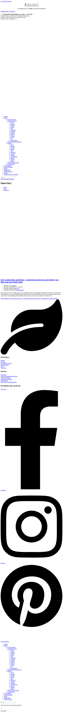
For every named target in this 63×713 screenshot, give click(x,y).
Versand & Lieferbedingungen (9, 382)
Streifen (12, 663)
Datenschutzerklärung (6, 379)
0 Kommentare (20, 290)
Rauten (12, 662)
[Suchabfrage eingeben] (8, 177)
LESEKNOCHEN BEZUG (14, 669)
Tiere (11, 656)
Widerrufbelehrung (6, 377)
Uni (11, 666)
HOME (6, 644)
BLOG (6, 696)
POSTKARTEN (11, 647)
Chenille (12, 659)
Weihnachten (13, 668)
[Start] (5, 187)
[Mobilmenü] (9, 179)
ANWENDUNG (8, 695)
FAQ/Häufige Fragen (6, 363)
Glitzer (12, 665)
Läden (2, 366)
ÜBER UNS (7, 698)
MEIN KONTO (8, 699)
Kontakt (3, 360)
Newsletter (3, 368)
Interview (6, 190)
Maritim (12, 661)
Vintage (12, 653)
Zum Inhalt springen (6, 1)
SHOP (5, 646)
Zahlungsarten (4, 380)
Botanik (12, 652)
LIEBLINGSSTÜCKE (13, 690)
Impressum (3, 375)
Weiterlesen (29, 298)
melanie (14, 285)
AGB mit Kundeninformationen (9, 376)
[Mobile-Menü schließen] (5, 641)
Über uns (3, 362)
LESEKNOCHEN (12, 649)
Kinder (12, 655)
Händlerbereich (5, 365)
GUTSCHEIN (11, 692)
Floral (12, 650)
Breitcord (12, 658)
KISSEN (9, 671)
